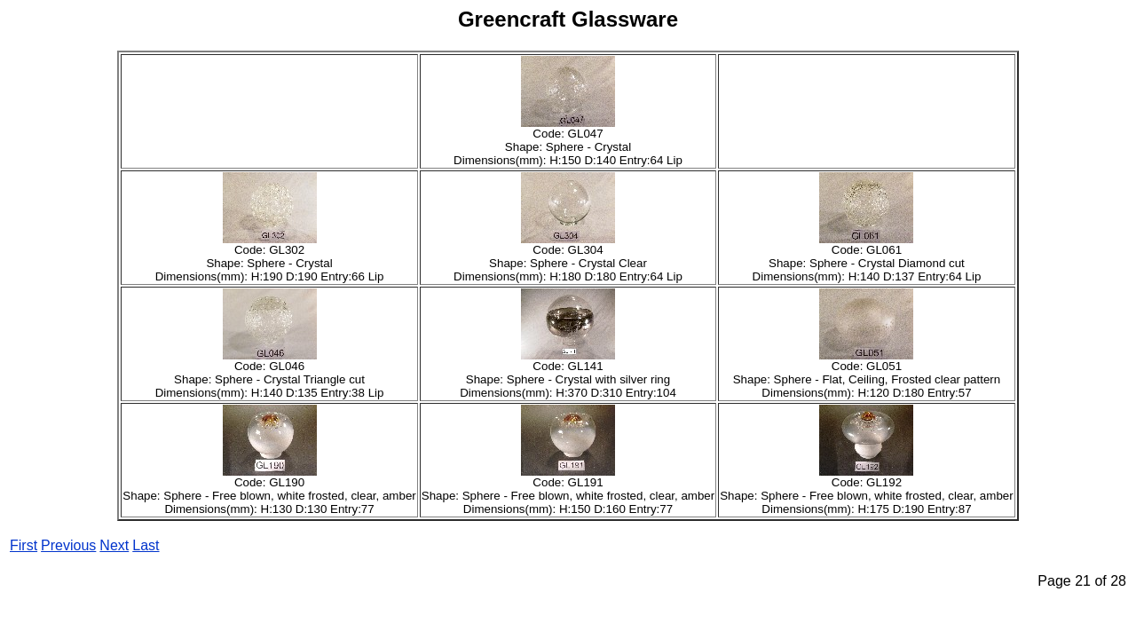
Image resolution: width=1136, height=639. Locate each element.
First (23, 545)
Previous (68, 545)
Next (114, 545)
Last (145, 545)
